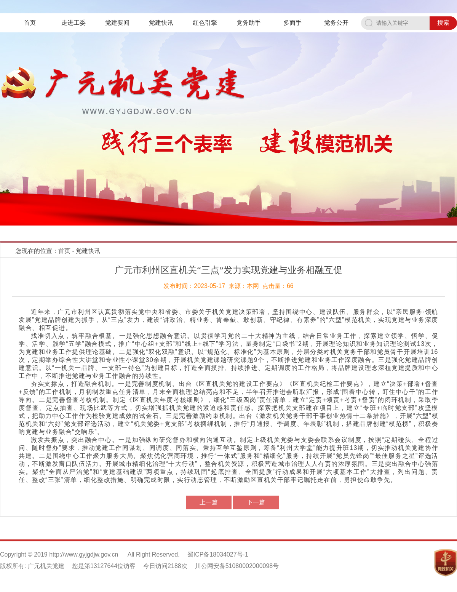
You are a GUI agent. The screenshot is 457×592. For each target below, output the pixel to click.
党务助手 (248, 22)
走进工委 (73, 22)
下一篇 (256, 502)
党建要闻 (117, 22)
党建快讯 (161, 22)
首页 (30, 22)
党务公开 (336, 22)
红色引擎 (205, 22)
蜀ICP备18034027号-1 (217, 554)
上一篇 (209, 502)
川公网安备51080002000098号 (237, 566)
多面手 (292, 22)
